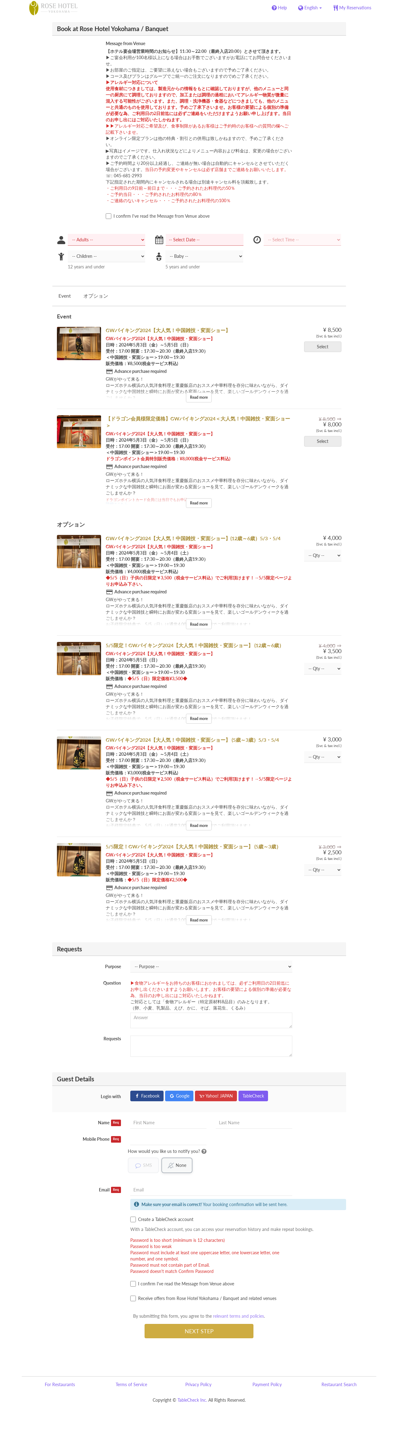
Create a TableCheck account (161, 1219)
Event (64, 296)
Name (109, 1123)
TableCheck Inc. (192, 1400)
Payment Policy (267, 1384)
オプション (95, 296)
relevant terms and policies (238, 1316)
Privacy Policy (198, 1384)
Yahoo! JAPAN (216, 1095)
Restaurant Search (339, 1384)
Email (110, 1190)
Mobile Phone (102, 1139)
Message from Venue (125, 43)
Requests (112, 1038)
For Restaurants (60, 1384)
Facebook (147, 1095)
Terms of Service (131, 1384)
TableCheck (253, 1095)
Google (179, 1095)
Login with (111, 1096)
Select (324, 346)
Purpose (113, 966)
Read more (199, 397)
